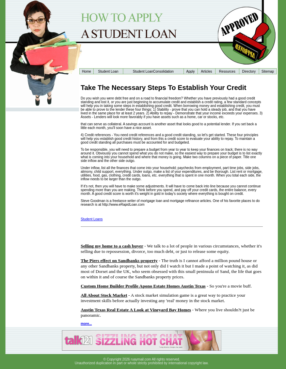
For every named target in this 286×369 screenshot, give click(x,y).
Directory (249, 71)
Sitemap (267, 71)
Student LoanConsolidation (153, 71)
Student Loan (108, 71)
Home (86, 71)
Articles (206, 71)
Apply (190, 71)
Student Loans (92, 219)
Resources (227, 71)
